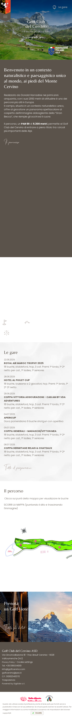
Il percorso (11, 141)
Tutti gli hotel (14, 627)
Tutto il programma (17, 467)
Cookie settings (25, 662)
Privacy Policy (8, 662)
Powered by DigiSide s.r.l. (13, 683)
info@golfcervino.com (13, 669)
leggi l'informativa (20, 713)
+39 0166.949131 (13, 665)
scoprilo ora (36, 36)
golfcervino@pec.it (12, 672)
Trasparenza (8, 680)
